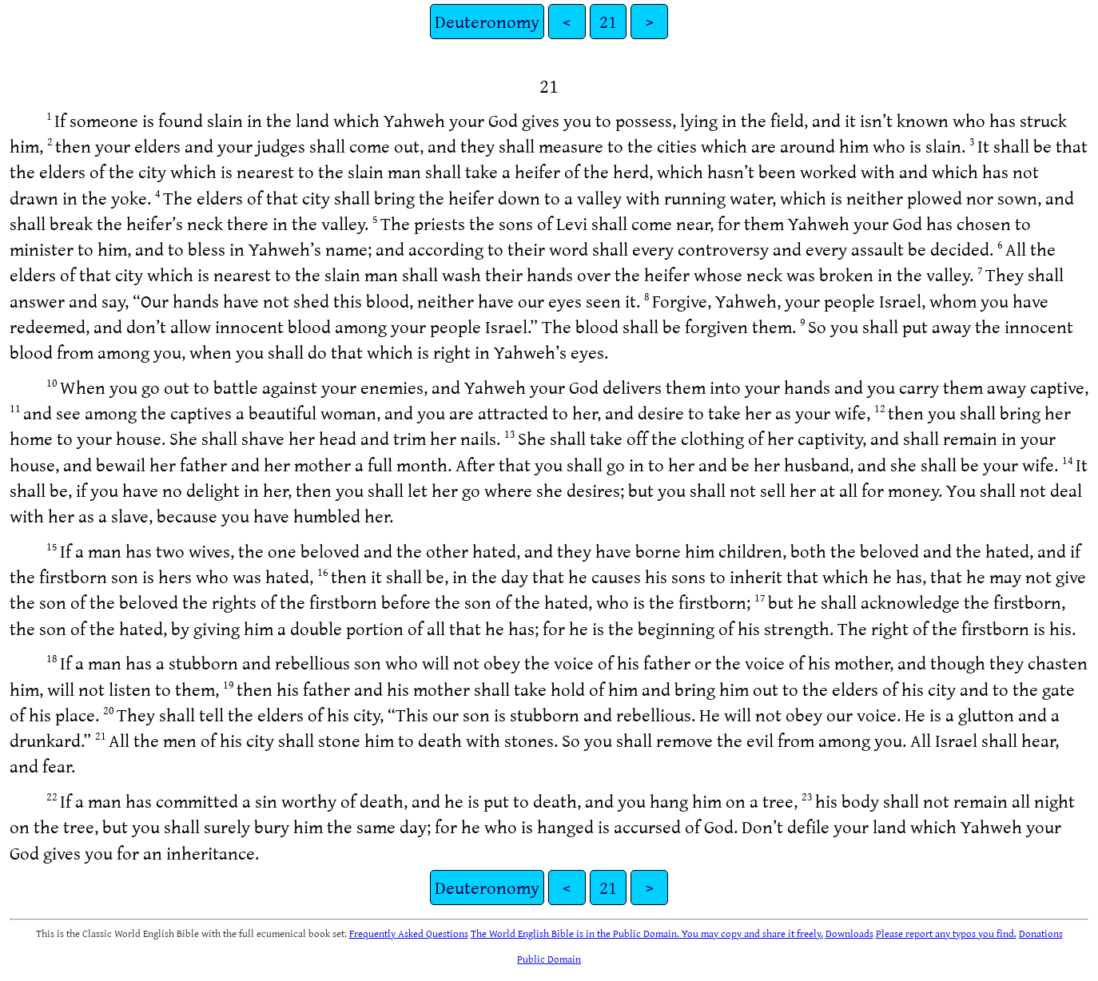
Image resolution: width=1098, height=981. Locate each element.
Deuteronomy (487, 21)
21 (608, 21)
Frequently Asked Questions (408, 933)
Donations (1041, 933)
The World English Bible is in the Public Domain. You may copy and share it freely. (647, 933)
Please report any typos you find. (946, 933)
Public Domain (549, 959)
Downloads (849, 933)
